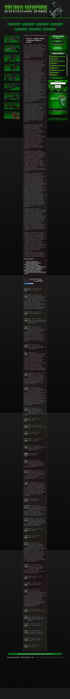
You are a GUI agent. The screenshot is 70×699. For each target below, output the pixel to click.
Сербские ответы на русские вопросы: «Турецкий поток (32, 263)
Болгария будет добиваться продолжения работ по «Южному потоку (35, 266)
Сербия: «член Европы (32, 261)
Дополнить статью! (38, 281)
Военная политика (34, 278)
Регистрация (58, 47)
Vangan (26, 453)
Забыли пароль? (58, 48)
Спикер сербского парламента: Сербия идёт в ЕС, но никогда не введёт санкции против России (33, 269)
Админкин (40, 279)
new (40, 278)
